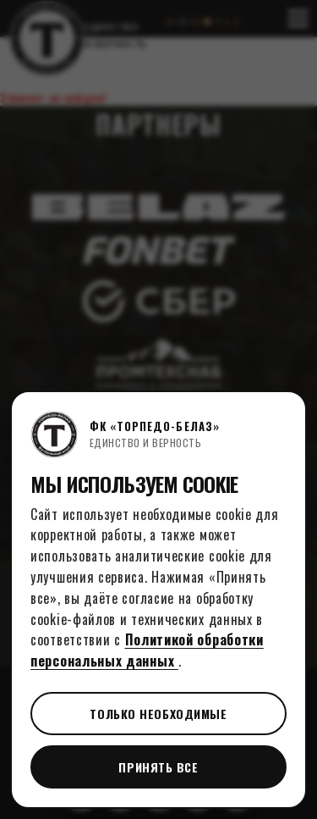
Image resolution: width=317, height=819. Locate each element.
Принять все (158, 767)
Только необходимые (158, 713)
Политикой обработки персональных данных (147, 650)
